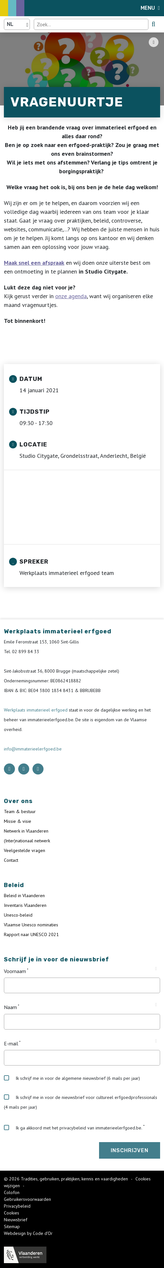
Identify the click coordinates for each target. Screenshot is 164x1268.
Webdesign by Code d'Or (28, 1233)
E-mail (11, 1043)
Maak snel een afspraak (34, 262)
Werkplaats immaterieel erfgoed (36, 710)
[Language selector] (17, 24)
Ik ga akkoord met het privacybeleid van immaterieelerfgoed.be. (73, 1128)
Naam (10, 1007)
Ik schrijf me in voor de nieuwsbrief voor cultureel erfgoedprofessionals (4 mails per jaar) (80, 1102)
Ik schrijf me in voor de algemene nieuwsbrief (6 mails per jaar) (72, 1078)
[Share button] (153, 42)
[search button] (153, 24)
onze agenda (71, 296)
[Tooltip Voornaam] (156, 969)
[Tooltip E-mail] (156, 1041)
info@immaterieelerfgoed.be (33, 749)
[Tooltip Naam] (156, 1005)
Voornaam (15, 971)
